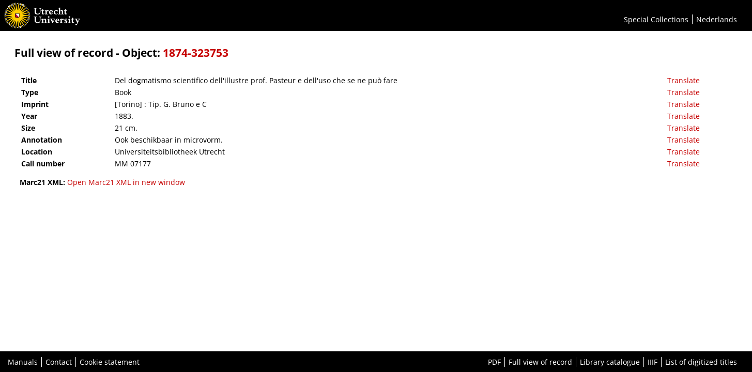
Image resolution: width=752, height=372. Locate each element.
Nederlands (716, 19)
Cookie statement (110, 362)
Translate (683, 80)
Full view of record (540, 362)
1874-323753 (195, 52)
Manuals (23, 362)
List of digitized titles (701, 362)
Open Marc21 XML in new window (126, 182)
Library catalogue (610, 362)
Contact (58, 362)
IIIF (652, 362)
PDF (494, 362)
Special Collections (656, 19)
